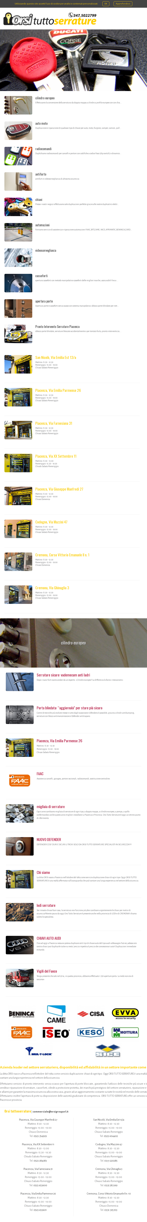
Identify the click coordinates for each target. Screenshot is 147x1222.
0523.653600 (40, 1185)
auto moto (41, 123)
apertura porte (44, 301)
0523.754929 (40, 1136)
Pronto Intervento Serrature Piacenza (57, 326)
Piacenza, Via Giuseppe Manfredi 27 (59, 489)
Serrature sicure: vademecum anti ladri (63, 675)
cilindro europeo (44, 98)
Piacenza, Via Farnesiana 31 (53, 423)
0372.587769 (110, 1185)
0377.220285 (110, 1160)
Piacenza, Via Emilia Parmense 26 (58, 390)
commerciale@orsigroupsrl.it (50, 1111)
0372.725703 (110, 1210)
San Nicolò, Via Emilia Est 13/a (55, 357)
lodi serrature (46, 905)
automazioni (42, 225)
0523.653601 (40, 1210)
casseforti (41, 275)
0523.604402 (111, 1136)
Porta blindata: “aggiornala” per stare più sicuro (69, 707)
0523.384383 (40, 1160)
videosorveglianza (45, 250)
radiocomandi (43, 148)
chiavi (38, 199)
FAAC (40, 773)
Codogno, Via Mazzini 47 (51, 522)
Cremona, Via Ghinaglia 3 (52, 587)
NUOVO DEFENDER (49, 839)
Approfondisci (123, 4)
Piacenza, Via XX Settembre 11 (55, 456)
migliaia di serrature (51, 806)
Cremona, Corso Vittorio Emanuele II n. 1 (62, 555)
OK (106, 4)
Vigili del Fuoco (47, 971)
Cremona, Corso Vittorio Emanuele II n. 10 (109, 1193)
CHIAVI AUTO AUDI (49, 938)
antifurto (40, 174)
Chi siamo (43, 872)
